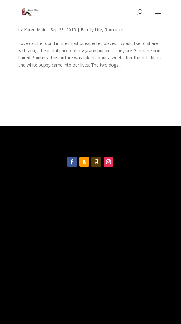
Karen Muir (35, 29)
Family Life (91, 29)
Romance (113, 29)
